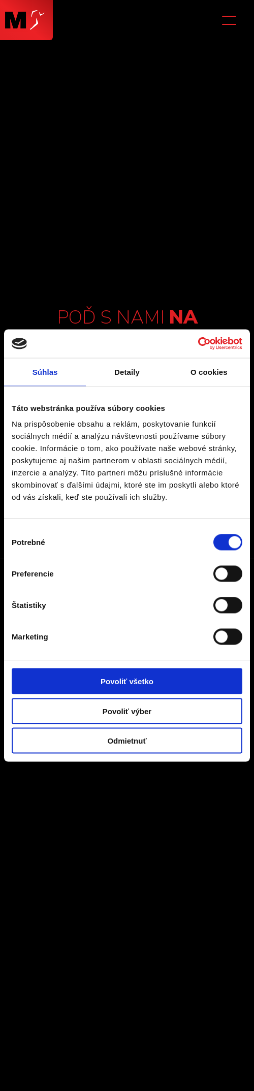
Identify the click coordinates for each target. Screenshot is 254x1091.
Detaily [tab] (127, 371)
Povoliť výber (127, 711)
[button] (231, 20)
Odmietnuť (126, 740)
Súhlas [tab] (45, 371)
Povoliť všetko (127, 681)
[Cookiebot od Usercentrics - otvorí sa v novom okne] (197, 343)
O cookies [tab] (209, 371)
